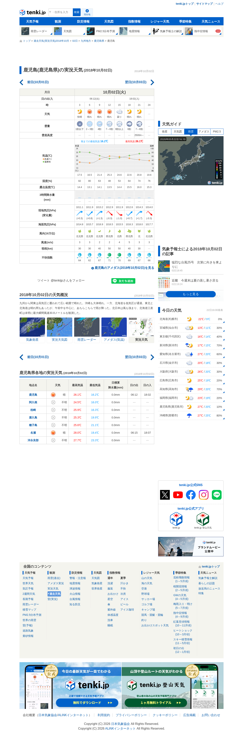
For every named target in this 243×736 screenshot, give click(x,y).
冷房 (123, 593)
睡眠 (110, 625)
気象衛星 (97, 583)
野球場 (145, 593)
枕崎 (33, 409)
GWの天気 (184, 597)
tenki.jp (33, 13)
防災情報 (83, 21)
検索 (76, 12)
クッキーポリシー (165, 715)
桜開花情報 (184, 588)
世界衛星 (97, 588)
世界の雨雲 (29, 620)
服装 (110, 588)
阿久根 (33, 402)
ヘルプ (219, 3)
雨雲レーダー (31, 604)
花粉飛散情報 (184, 579)
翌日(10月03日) (135, 82)
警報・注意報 (78, 578)
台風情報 (75, 599)
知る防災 (75, 604)
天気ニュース (211, 21)
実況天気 (53, 588)
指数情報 (134, 21)
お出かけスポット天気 (155, 625)
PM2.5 (217, 131)
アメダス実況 (56, 583)
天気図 (109, 21)
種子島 (33, 425)
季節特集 (185, 21)
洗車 (110, 620)
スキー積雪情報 (184, 641)
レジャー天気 (160, 21)
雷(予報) (28, 625)
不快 (123, 588)
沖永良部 (33, 440)
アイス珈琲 (127, 609)
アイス (124, 599)
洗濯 (110, 583)
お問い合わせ (211, 715)
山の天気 (146, 578)
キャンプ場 (148, 609)
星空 (110, 599)
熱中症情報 (184, 615)
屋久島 (33, 417)
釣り (144, 620)
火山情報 (75, 593)
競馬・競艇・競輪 (152, 614)
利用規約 (104, 715)
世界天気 (28, 583)
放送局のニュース (209, 588)
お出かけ (112, 593)
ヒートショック (184, 632)
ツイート (43, 280)
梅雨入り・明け (184, 606)
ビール (124, 604)
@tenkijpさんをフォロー (68, 280)
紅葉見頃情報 (184, 623)
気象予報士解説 (207, 578)
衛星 (164, 131)
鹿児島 (33, 394)
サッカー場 (148, 599)
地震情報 (75, 583)
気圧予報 (28, 588)
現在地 (87, 14)
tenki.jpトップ (185, 3)
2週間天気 (29, 593)
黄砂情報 (28, 635)
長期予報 (28, 599)
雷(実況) (52, 599)
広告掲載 (189, 715)
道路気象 (28, 630)
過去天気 (54, 593)
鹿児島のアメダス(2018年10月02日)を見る (124, 267)
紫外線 (111, 609)
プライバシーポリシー (131, 715)
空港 (144, 588)
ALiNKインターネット (73, 715)
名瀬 (33, 432)
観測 (58, 21)
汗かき (124, 583)
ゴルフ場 (146, 604)
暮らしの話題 (206, 583)
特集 (201, 593)
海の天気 (146, 583)
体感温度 (112, 614)
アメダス (203, 131)
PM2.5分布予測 (32, 614)
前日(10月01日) (38, 82)
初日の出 (184, 650)
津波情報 (75, 588)
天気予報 (32, 21)
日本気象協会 (47, 715)
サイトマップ (204, 3)
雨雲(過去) (54, 578)
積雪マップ (29, 609)
